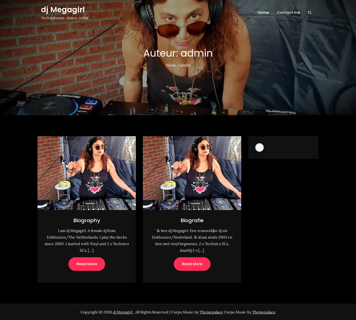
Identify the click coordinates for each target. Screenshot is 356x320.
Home (263, 12)
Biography (86, 220)
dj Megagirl (63, 9)
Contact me (288, 12)
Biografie (192, 220)
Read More (87, 264)
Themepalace (211, 312)
